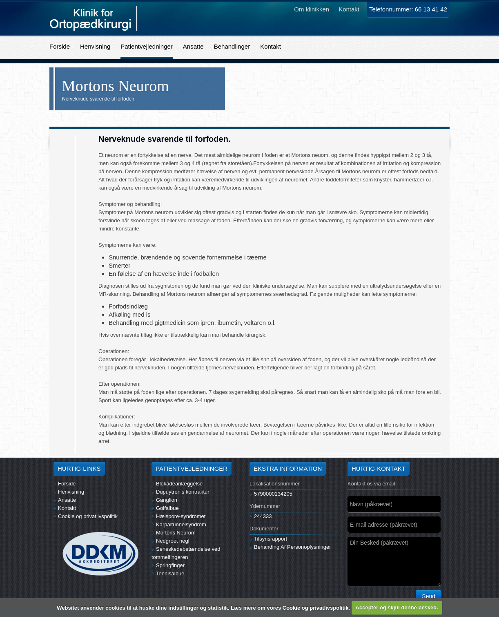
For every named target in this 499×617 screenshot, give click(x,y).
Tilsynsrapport (268, 539)
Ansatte (193, 46)
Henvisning (95, 46)
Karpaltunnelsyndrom (178, 524)
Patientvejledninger (146, 46)
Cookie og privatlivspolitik (85, 516)
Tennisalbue (167, 573)
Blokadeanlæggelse (177, 484)
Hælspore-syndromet (178, 516)
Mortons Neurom (173, 533)
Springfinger (168, 565)
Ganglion (164, 500)
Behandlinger (232, 46)
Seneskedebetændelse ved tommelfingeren (186, 553)
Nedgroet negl (170, 541)
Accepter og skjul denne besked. (397, 607)
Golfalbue (165, 508)
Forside (59, 46)
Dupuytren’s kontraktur (180, 492)
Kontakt (270, 46)
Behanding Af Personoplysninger (290, 547)
